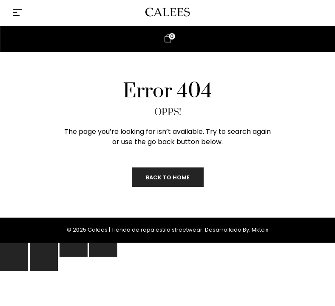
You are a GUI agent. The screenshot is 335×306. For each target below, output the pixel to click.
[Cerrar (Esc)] (103, 250)
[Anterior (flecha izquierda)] (14, 264)
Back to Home (168, 177)
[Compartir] (74, 250)
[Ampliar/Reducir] (14, 250)
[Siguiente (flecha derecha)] (44, 264)
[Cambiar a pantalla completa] (44, 250)
